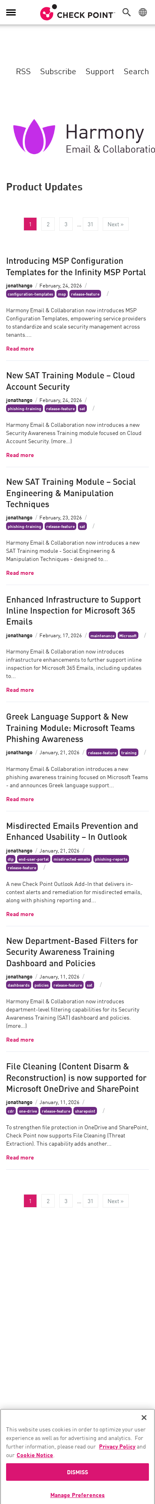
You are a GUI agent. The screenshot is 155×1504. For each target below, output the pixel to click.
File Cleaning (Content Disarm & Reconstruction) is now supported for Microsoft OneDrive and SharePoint (76, 1076)
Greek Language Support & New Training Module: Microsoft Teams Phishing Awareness (70, 726)
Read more (20, 348)
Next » (116, 224)
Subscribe (58, 70)
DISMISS (77, 1486)
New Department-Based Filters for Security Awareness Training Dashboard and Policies (72, 951)
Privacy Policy (117, 1460)
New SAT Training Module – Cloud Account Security (70, 379)
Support (100, 70)
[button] (129, 12)
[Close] (144, 1432)
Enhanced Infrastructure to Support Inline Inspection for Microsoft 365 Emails (73, 609)
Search (136, 70)
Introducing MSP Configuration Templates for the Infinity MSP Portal (76, 265)
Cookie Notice (35, 1469)
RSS (23, 70)
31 (90, 224)
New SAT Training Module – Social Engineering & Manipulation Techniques (71, 492)
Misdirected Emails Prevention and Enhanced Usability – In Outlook (72, 830)
